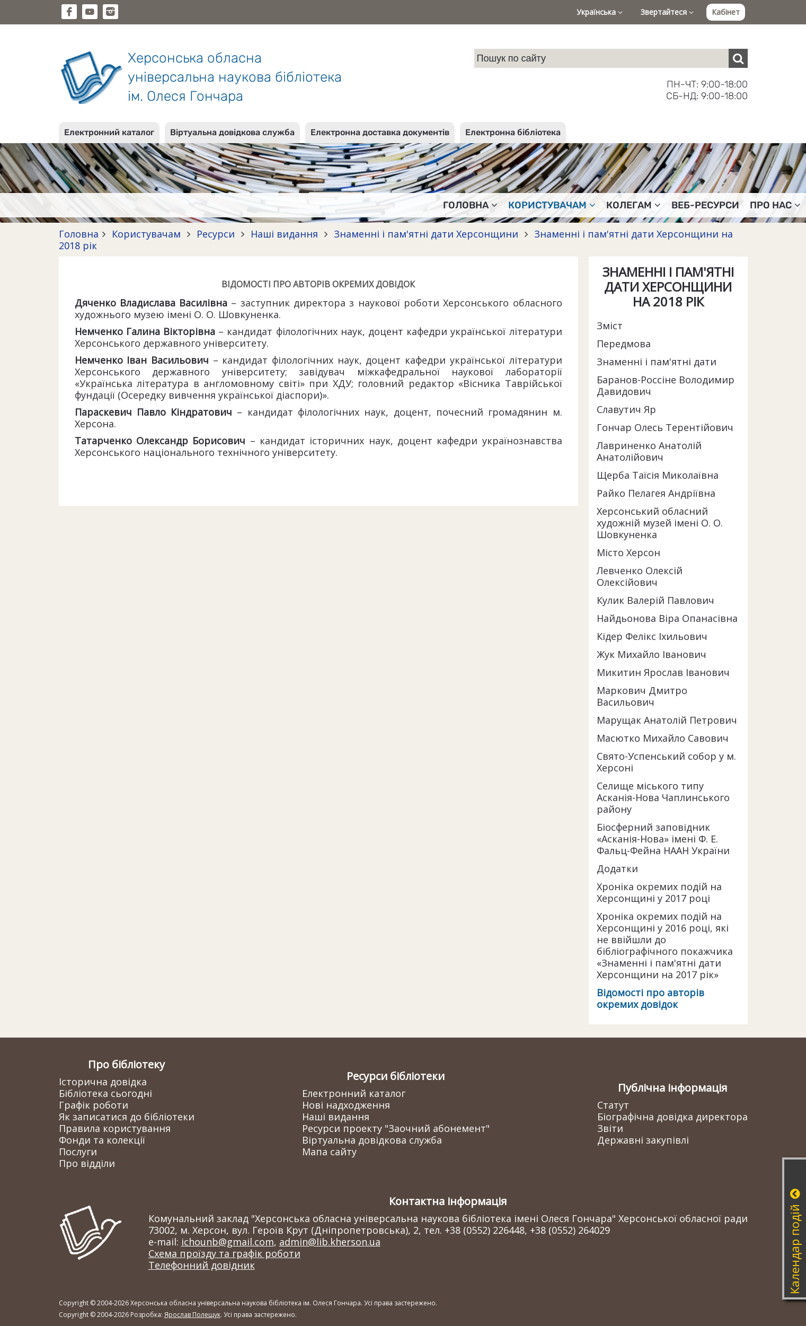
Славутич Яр (626, 409)
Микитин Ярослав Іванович (663, 672)
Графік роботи (93, 1105)
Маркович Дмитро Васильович (642, 696)
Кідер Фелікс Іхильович (652, 636)
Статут (613, 1105)
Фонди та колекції (102, 1140)
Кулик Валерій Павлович (655, 600)
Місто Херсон (628, 552)
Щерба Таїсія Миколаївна (658, 475)
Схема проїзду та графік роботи (224, 1253)
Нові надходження (346, 1105)
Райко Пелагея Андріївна (656, 493)
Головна (79, 233)
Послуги (78, 1151)
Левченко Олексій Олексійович (640, 576)
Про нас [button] (775, 205)
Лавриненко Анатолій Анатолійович (649, 451)
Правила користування (115, 1128)
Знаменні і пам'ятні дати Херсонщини (426, 233)
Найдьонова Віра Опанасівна (667, 618)
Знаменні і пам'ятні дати (656, 361)
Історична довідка (103, 1081)
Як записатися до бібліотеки (126, 1116)
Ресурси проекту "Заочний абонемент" (396, 1128)
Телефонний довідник (201, 1265)
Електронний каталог (109, 132)
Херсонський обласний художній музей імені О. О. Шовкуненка (660, 522)
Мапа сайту (329, 1151)
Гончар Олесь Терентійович (665, 427)
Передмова (624, 343)
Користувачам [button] (552, 205)
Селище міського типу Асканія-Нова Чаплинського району (663, 797)
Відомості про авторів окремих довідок (650, 998)
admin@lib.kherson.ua (329, 1241)
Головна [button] (470, 205)
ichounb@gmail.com (227, 1241)
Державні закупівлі (643, 1140)
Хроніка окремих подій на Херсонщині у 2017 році (659, 892)
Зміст (610, 325)
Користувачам (146, 233)
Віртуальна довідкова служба (232, 132)
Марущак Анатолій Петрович (667, 720)
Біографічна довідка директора (672, 1116)
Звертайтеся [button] (667, 12)
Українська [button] (600, 12)
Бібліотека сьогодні (105, 1093)
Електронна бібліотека (513, 132)
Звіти (610, 1128)
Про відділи (87, 1163)
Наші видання (284, 233)
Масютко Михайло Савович (663, 738)
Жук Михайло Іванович (651, 654)
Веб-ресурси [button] (705, 205)
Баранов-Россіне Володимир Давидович (665, 385)
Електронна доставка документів (380, 132)
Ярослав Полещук (192, 1314)
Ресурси (215, 233)
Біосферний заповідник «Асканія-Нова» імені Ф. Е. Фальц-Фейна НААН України (663, 838)
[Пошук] (738, 58)
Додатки (617, 868)
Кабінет (726, 12)
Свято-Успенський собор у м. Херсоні (666, 762)
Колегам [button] (633, 205)
